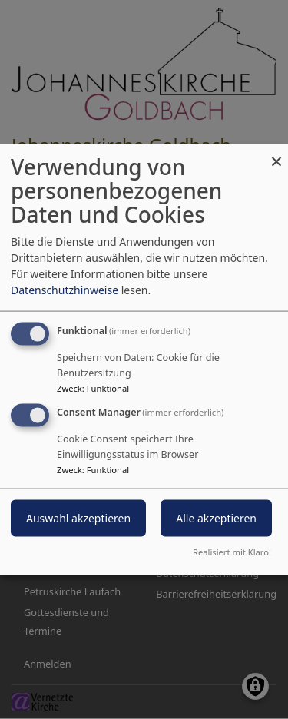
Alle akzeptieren (216, 518)
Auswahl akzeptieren (78, 518)
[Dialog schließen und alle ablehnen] (276, 154)
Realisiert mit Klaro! (232, 551)
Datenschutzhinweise (64, 290)
